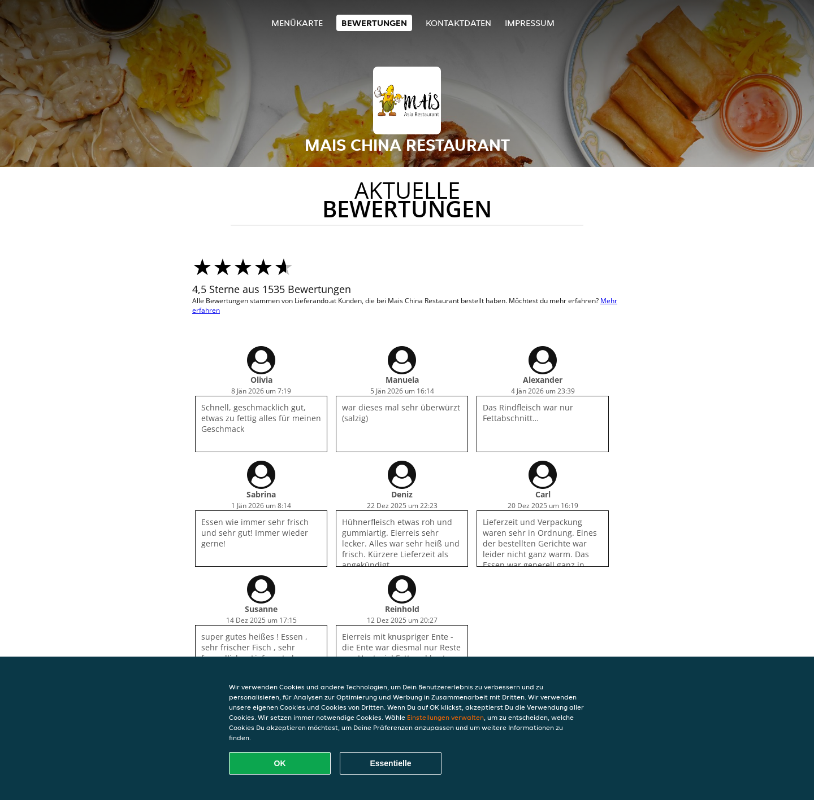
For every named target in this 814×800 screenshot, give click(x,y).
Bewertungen (374, 23)
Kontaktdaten (458, 23)
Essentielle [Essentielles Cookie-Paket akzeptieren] (390, 763)
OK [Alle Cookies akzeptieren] (280, 763)
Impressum (530, 23)
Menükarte (297, 23)
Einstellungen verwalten (445, 717)
